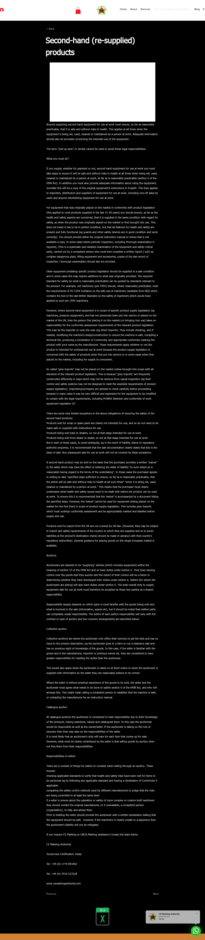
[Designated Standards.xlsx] (102, 916)
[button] (78, 10)
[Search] (179, 10)
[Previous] (57, 894)
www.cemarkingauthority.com (63, 883)
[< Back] (57, 29)
